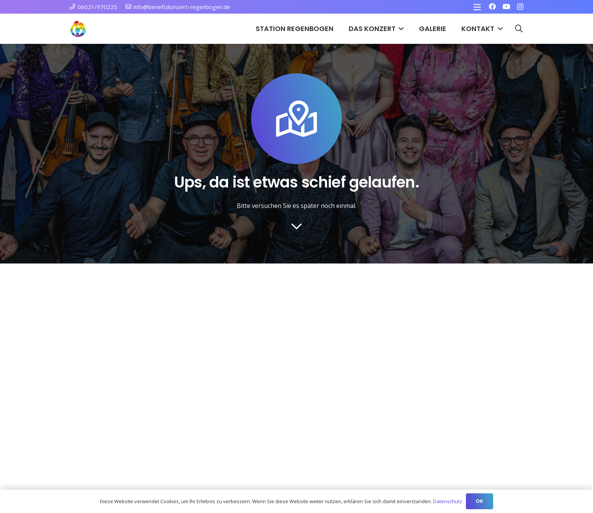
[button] (400, 29)
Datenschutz (447, 501)
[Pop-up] (477, 7)
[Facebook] (492, 6)
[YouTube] (506, 6)
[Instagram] (520, 7)
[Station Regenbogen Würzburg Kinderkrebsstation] (78, 28)
